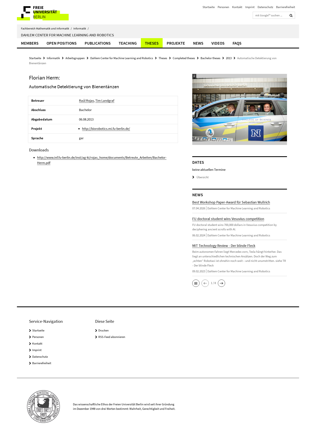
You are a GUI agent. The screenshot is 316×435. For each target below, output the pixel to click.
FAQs (237, 43)
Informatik (81, 28)
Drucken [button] (103, 330)
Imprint (250, 7)
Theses (152, 43)
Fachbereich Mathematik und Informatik (46, 28)
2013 (229, 58)
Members (29, 43)
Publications (98, 43)
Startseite (209, 7)
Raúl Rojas (86, 100)
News (198, 43)
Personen (223, 7)
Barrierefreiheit (285, 7)
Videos (218, 43)
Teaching (128, 43)
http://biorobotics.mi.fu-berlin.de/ (106, 128)
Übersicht (200, 177)
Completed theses (184, 58)
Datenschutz (265, 7)
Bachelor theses (210, 58)
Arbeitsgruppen (75, 58)
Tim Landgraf (104, 100)
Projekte (176, 43)
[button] (196, 283)
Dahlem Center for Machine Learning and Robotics (67, 34)
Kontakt (237, 7)
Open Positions (62, 43)
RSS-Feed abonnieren (111, 337)
